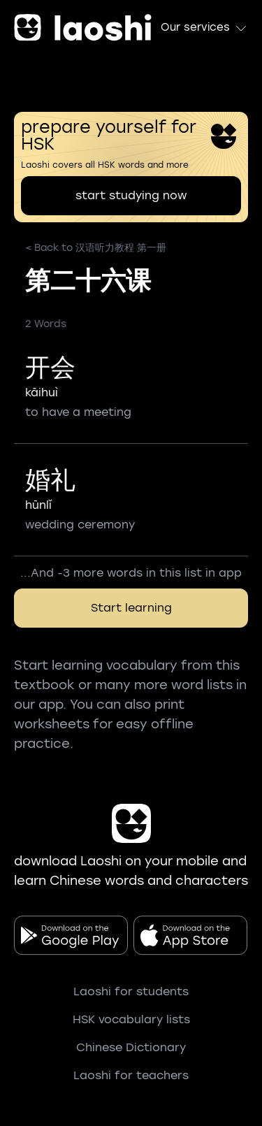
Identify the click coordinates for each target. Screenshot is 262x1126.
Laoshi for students (131, 991)
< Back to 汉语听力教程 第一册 (95, 248)
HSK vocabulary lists (131, 1019)
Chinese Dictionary (131, 1047)
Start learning (131, 607)
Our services (204, 28)
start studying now (131, 195)
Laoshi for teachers (131, 1075)
